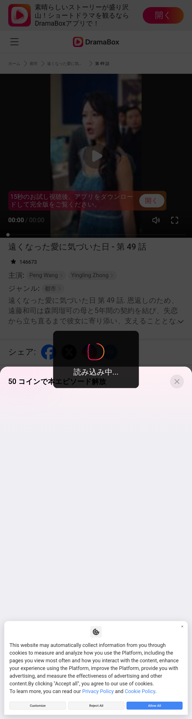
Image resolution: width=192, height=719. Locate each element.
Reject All (96, 704)
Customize (38, 704)
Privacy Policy (98, 688)
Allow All (154, 704)
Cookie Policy (140, 688)
